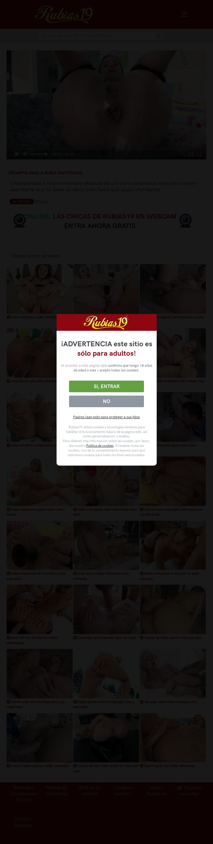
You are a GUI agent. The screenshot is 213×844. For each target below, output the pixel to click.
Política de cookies (99, 446)
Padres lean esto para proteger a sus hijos (106, 417)
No (106, 401)
